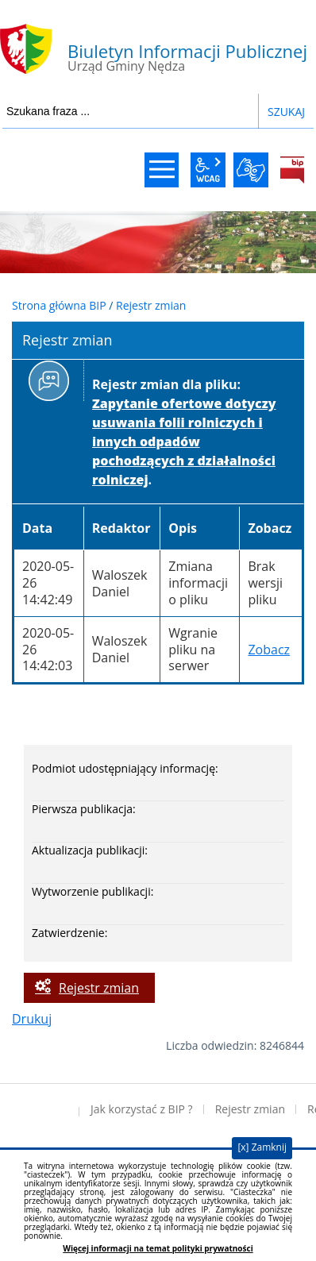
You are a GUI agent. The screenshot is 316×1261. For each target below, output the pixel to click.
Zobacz (269, 649)
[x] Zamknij (262, 1147)
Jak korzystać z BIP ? (142, 1108)
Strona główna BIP (59, 305)
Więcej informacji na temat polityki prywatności (157, 1248)
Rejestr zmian (151, 305)
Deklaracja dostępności (39, 1109)
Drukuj (32, 1019)
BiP (292, 170)
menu (162, 169)
